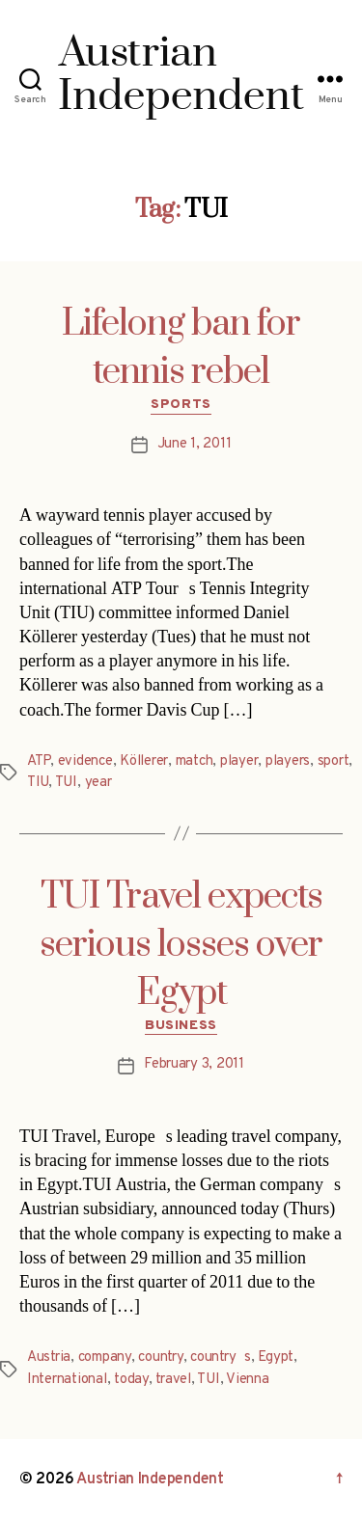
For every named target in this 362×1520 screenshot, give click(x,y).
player (239, 761)
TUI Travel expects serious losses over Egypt (181, 945)
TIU (37, 783)
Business (180, 1026)
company (104, 1357)
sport (333, 761)
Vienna (247, 1380)
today (131, 1380)
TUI (66, 783)
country (160, 1357)
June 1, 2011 (194, 444)
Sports (180, 404)
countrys (220, 1357)
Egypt (275, 1357)
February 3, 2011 (194, 1064)
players (287, 761)
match (194, 761)
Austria (48, 1357)
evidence (85, 761)
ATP (38, 761)
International (67, 1380)
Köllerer (144, 761)
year (98, 783)
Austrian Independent (150, 1479)
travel (172, 1380)
